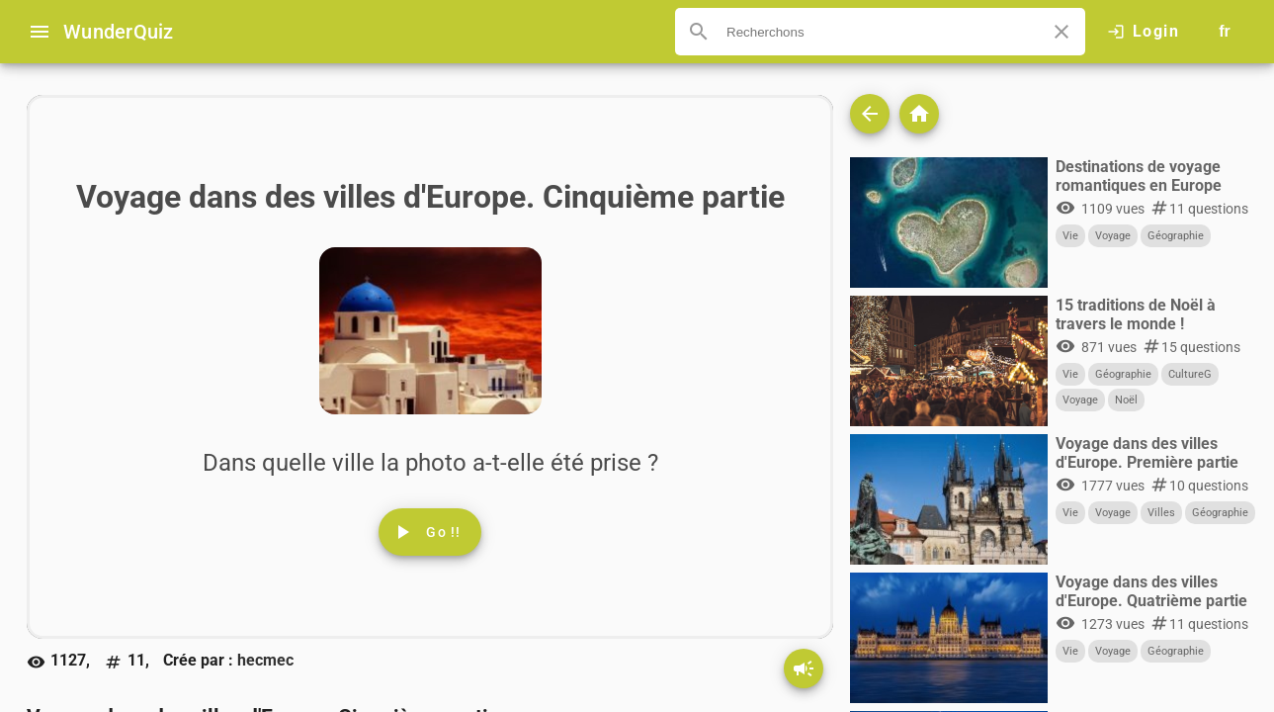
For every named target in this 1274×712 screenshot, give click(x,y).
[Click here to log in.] (1143, 31)
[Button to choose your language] (1224, 31)
